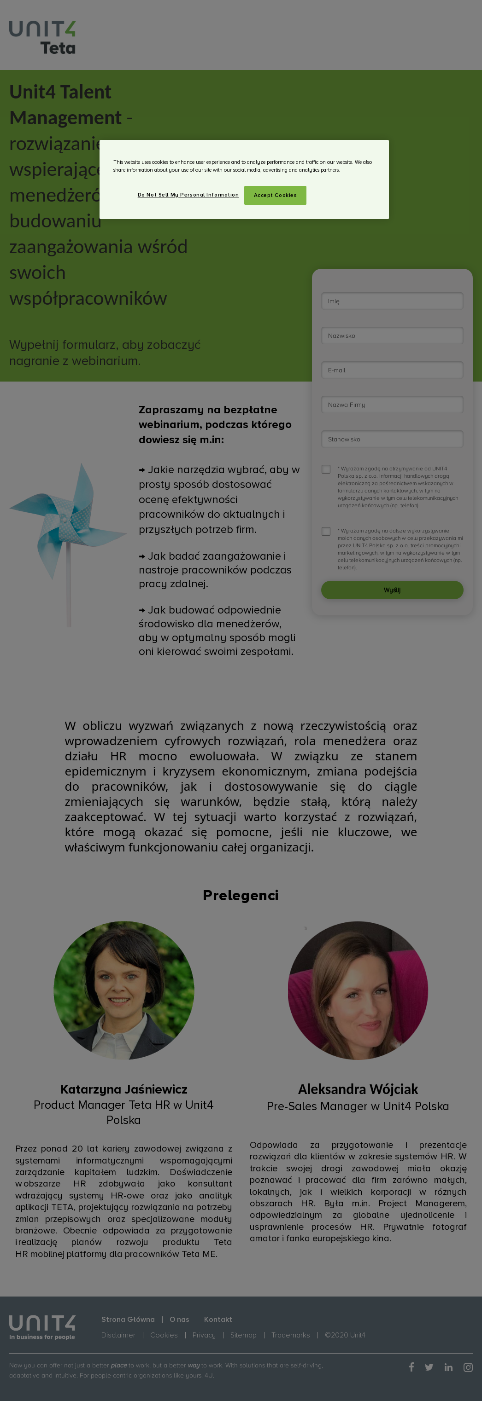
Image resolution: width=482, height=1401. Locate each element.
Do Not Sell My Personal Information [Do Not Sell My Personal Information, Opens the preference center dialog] (188, 195)
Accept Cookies (275, 195)
